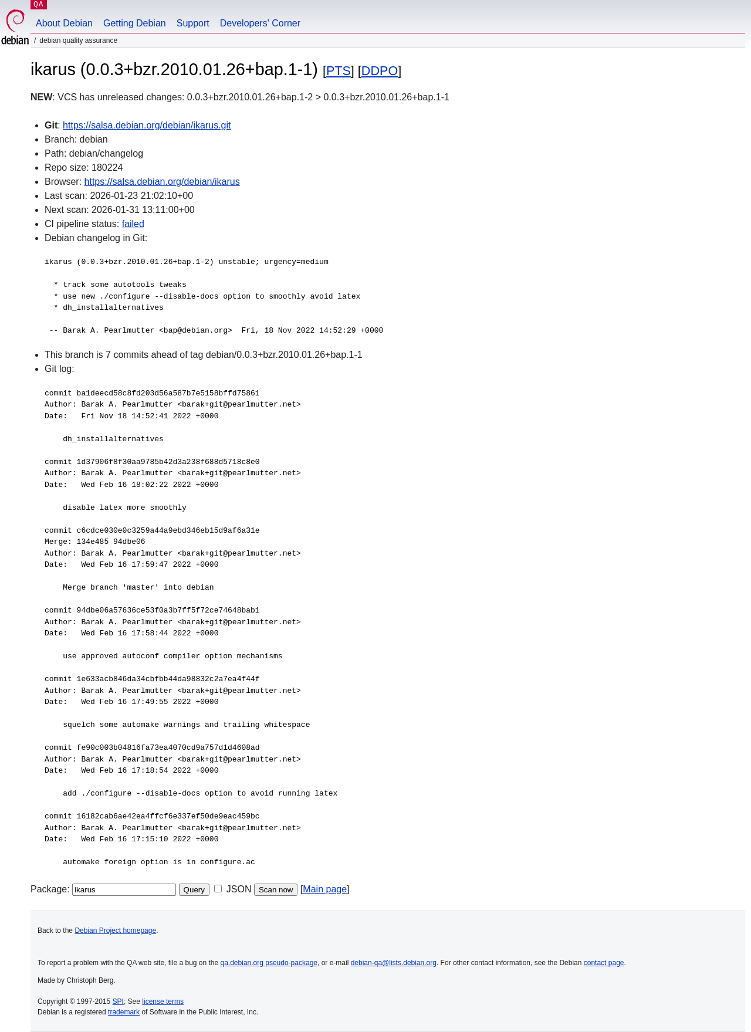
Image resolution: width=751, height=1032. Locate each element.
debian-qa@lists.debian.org (394, 963)
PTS (338, 70)
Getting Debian (134, 23)
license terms (163, 1001)
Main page (325, 889)
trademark (124, 1012)
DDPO (379, 70)
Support (193, 23)
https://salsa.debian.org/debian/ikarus (162, 182)
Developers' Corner (260, 23)
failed (133, 224)
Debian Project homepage (115, 930)
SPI (118, 1001)
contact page (604, 963)
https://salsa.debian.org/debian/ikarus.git (147, 125)
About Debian (64, 23)
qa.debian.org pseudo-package (269, 963)
